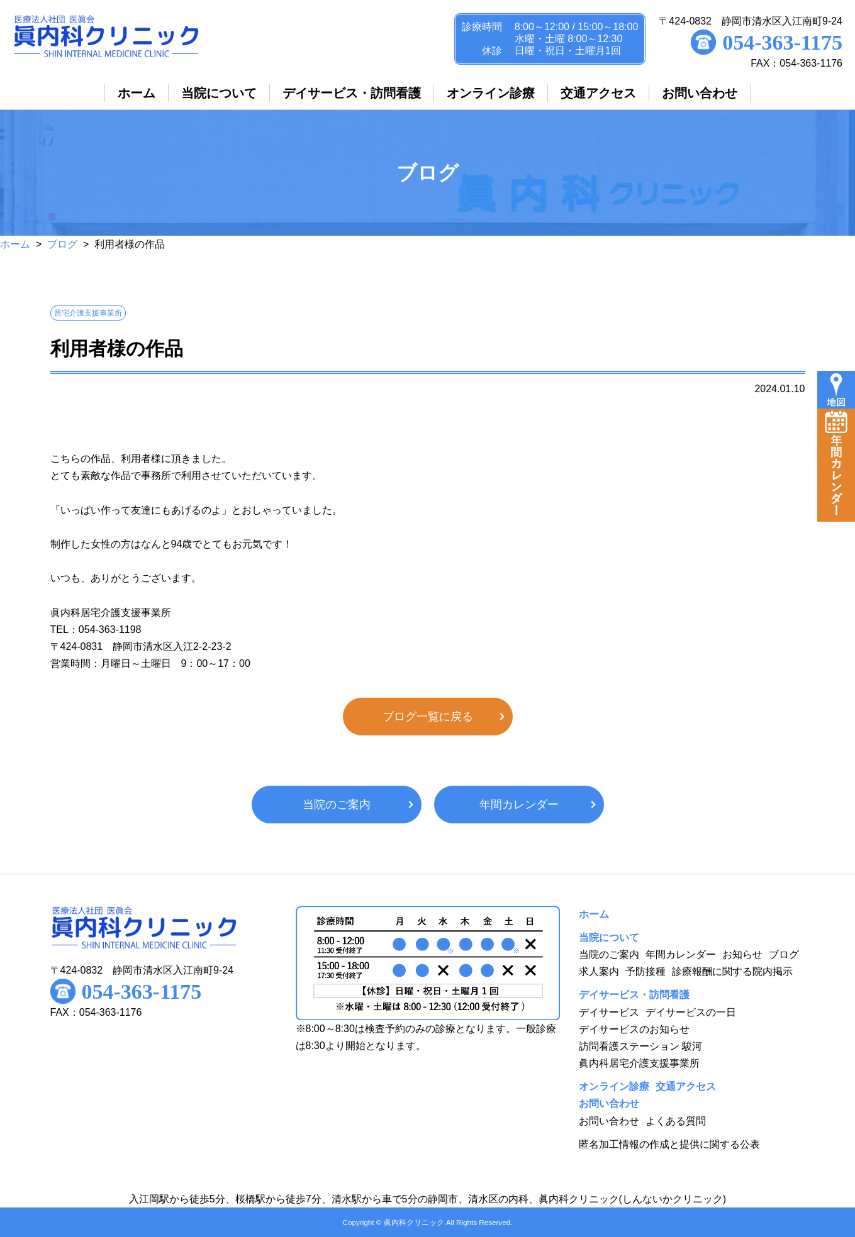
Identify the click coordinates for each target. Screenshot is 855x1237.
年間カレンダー (519, 804)
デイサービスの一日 (690, 1012)
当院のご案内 (337, 804)
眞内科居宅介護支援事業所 (639, 1063)
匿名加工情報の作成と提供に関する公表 (669, 1144)
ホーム (15, 244)
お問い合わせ (609, 1121)
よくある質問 (675, 1121)
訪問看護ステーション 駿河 (640, 1046)
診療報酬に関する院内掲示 (732, 971)
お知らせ (742, 954)
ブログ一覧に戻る (428, 716)
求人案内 (599, 971)
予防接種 (645, 971)
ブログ (62, 244)
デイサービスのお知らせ (634, 1029)
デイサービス (609, 1012)
